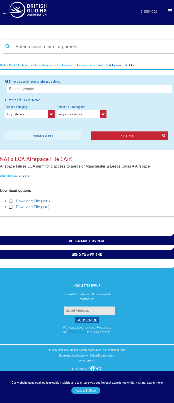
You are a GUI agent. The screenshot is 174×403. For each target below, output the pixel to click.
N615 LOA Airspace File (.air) (116, 65)
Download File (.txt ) (33, 207)
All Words (11, 100)
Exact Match (32, 100)
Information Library (45, 65)
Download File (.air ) (33, 201)
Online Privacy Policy (102, 354)
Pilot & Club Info (19, 65)
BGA (2, 65)
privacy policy (77, 332)
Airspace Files (86, 65)
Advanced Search (43, 135)
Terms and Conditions (71, 354)
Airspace (67, 65)
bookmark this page (87, 241)
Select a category (30, 111)
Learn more (155, 382)
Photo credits (87, 360)
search (143, 136)
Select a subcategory (82, 111)
